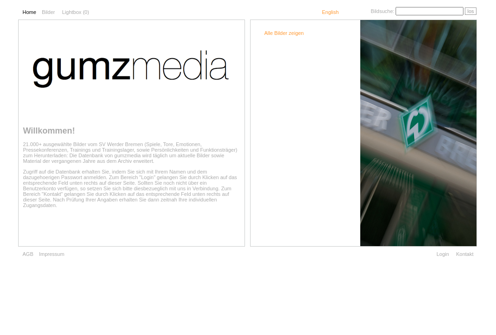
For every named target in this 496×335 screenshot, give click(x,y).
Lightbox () (75, 12)
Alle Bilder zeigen (284, 33)
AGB (28, 254)
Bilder (48, 12)
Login (442, 254)
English (330, 12)
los (470, 11)
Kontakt (464, 254)
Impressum (51, 254)
